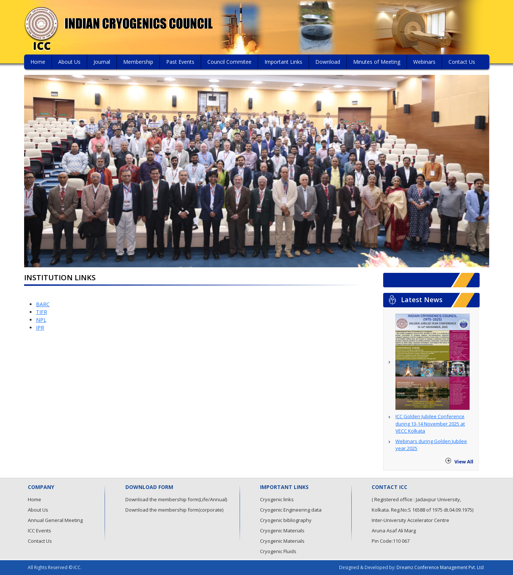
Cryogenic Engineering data (291, 509)
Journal (101, 61)
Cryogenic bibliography (286, 520)
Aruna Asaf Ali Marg (394, 530)
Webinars (424, 61)
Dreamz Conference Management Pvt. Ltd (440, 567)
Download (327, 61)
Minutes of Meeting (376, 61)
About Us (69, 61)
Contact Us (461, 61)
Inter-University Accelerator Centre (410, 520)
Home (37, 61)
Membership (138, 61)
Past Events (180, 61)
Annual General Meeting (55, 520)
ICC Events (39, 530)
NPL (41, 319)
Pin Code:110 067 (391, 541)
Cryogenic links (277, 499)
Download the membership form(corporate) (174, 509)
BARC (43, 304)
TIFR (41, 311)
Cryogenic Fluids (278, 551)
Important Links (283, 61)
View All (463, 461)
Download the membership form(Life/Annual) (176, 499)
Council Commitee (229, 61)
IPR (40, 327)
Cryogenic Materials (282, 530)
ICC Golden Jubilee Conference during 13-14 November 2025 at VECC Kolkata (430, 423)
